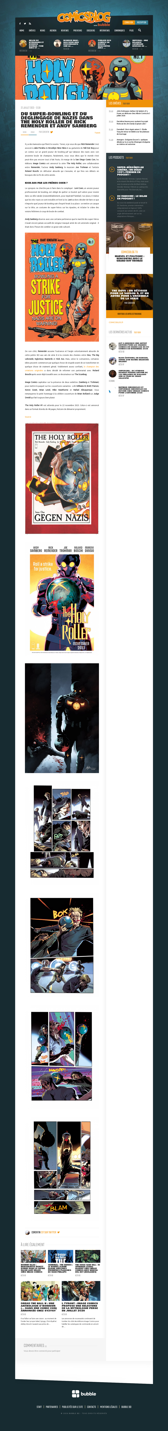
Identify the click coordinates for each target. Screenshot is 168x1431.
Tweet (97, 133)
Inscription (141, 22)
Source (28, 417)
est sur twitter (50, 1232)
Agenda (53, 32)
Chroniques (119, 32)
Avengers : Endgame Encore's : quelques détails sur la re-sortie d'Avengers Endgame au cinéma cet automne (129, 141)
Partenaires (52, 1413)
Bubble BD (126, 1413)
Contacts (91, 1413)
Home (22, 32)
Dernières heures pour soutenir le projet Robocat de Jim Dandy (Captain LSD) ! (128, 122)
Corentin (33, 1232)
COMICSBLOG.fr (116, 322)
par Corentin (46, 132)
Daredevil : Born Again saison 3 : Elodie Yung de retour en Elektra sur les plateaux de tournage (129, 131)
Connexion (129, 22)
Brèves (32, 32)
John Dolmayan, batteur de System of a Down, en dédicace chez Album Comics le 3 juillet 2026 (129, 113)
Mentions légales (108, 1413)
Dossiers (90, 32)
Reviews (65, 32)
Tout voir (126, 104)
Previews (77, 32)
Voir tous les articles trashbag (129, 314)
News (42, 32)
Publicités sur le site (72, 1413)
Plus (131, 32)
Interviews (104, 32)
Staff (39, 1413)
